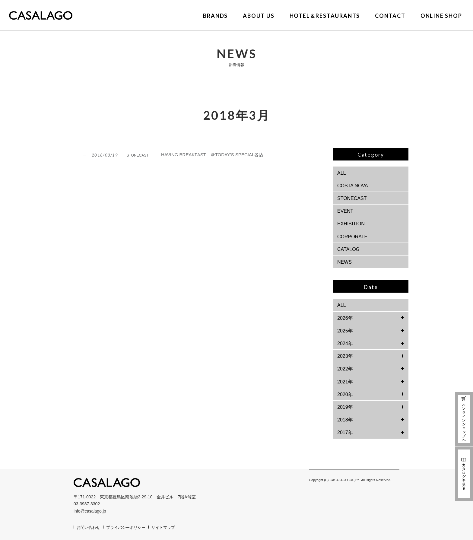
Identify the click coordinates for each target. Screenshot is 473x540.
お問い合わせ (88, 527)
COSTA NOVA (352, 185)
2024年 (345, 343)
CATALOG (348, 249)
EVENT (345, 211)
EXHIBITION (351, 223)
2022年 (345, 368)
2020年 (345, 394)
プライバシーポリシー (125, 527)
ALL (341, 173)
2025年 (345, 330)
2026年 (345, 318)
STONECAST (352, 198)
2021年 (345, 381)
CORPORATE (352, 236)
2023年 (345, 356)
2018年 (345, 419)
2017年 (345, 432)
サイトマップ (163, 527)
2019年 (345, 407)
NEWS (344, 262)
